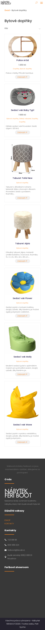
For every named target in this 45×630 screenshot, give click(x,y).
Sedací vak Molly (23, 356)
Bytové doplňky (26, 69)
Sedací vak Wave (22, 424)
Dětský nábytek (25, 118)
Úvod (7, 10)
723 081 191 (12, 539)
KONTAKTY (9, 523)
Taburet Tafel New (22, 178)
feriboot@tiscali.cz (16, 550)
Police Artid (22, 60)
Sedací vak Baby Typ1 (22, 110)
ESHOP (7, 520)
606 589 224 (13, 545)
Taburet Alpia (22, 243)
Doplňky (16, 69)
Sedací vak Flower (22, 298)
